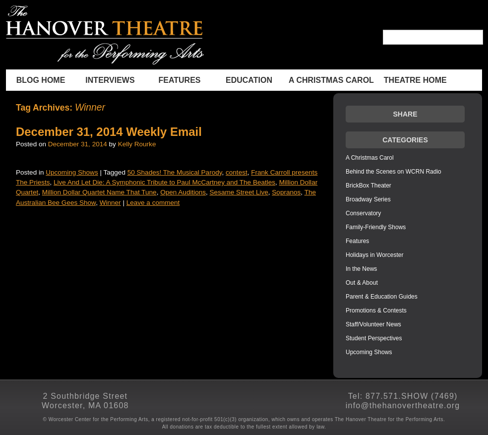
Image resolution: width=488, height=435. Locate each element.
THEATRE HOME (415, 80)
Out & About (362, 282)
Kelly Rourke (137, 144)
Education (249, 80)
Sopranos (286, 192)
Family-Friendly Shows (376, 227)
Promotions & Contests (376, 310)
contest (236, 172)
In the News (361, 268)
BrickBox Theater (368, 185)
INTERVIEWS (109, 80)
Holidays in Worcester (374, 254)
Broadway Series (368, 199)
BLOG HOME (40, 80)
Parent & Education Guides (382, 296)
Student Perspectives (374, 338)
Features (179, 80)
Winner (110, 202)
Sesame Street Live (239, 192)
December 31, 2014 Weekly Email (109, 131)
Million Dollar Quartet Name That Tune (99, 192)
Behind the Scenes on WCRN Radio (393, 171)
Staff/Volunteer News (373, 324)
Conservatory (363, 213)
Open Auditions (183, 192)
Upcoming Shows (72, 172)
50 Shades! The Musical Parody (174, 172)
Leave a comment (153, 202)
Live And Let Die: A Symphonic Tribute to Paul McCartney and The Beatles (164, 182)
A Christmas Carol (331, 80)
